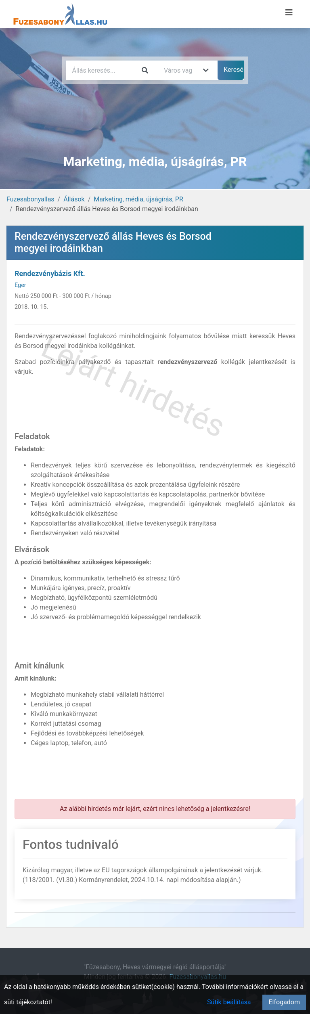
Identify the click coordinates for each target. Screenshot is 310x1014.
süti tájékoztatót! (28, 1002)
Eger (20, 285)
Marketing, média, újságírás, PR (138, 199)
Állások (73, 199)
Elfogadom (284, 1002)
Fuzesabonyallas (30, 199)
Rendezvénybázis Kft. (50, 273)
